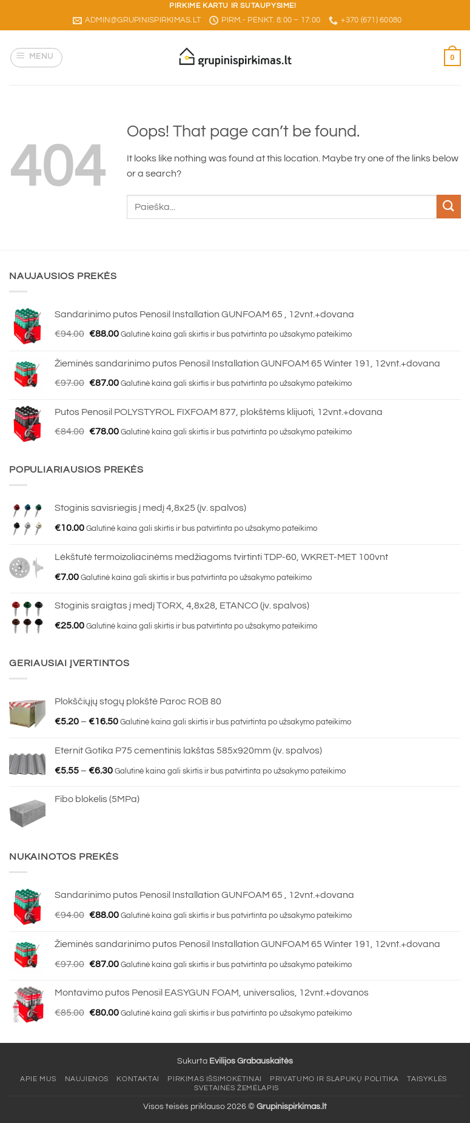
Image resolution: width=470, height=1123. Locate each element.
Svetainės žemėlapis (236, 1088)
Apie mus (38, 1079)
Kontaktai (137, 1079)
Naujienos (87, 1079)
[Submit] (449, 206)
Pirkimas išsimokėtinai (214, 1079)
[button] (36, 57)
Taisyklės (427, 1079)
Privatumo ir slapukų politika (334, 1079)
